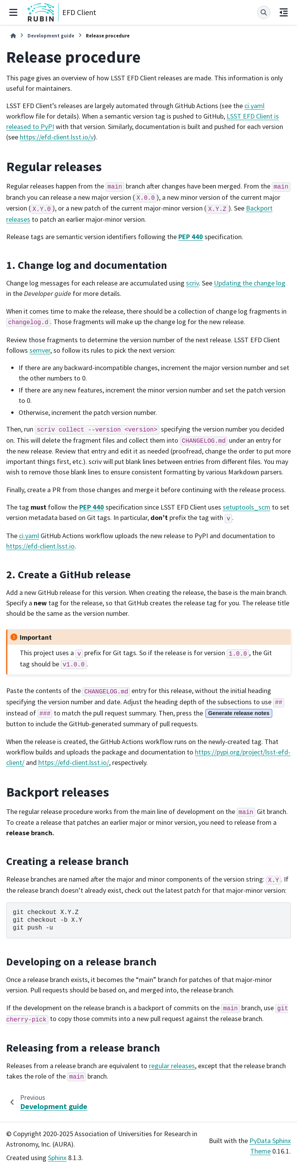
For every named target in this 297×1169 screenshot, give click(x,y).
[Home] (13, 35)
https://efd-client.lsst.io (40, 546)
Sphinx (57, 1157)
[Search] (263, 12)
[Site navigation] (13, 12)
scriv (192, 283)
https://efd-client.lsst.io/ (73, 762)
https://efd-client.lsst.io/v (57, 137)
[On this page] (284, 12)
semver (39, 350)
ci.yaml (254, 105)
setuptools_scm (246, 507)
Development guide (50, 35)
